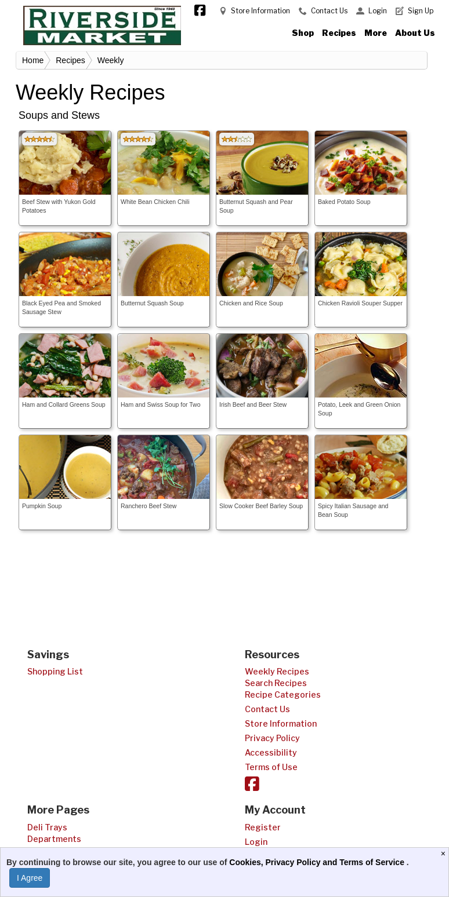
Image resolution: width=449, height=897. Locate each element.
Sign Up (420, 10)
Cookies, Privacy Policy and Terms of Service (318, 862)
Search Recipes (276, 683)
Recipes (339, 33)
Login (377, 10)
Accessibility (271, 752)
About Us (415, 33)
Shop (303, 33)
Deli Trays (47, 827)
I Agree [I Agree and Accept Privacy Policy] (29, 878)
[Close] (444, 853)
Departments (54, 839)
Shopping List (55, 671)
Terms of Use (271, 767)
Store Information (260, 10)
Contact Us (329, 10)
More (375, 33)
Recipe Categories (283, 694)
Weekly (110, 60)
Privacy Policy (272, 738)
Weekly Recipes (277, 671)
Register (263, 827)
